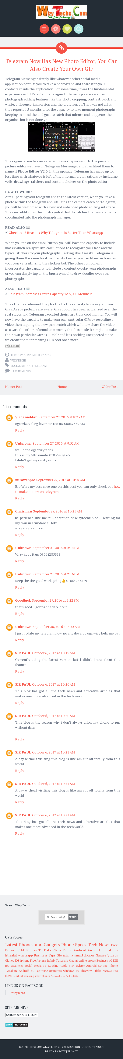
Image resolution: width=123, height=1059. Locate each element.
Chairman (23, 511)
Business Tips (44, 955)
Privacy (72, 1051)
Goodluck (23, 600)
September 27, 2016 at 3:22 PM (55, 600)
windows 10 (71, 971)
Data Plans (52, 950)
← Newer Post (12, 386)
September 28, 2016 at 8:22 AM (56, 626)
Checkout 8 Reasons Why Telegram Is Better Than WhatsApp (56, 232)
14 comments (21, 371)
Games (101, 955)
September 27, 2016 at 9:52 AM (56, 443)
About (100, 1047)
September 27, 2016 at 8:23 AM (62, 417)
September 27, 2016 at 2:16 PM (56, 574)
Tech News (99, 945)
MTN (25, 950)
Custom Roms (58, 976)
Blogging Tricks (90, 971)
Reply (19, 430)
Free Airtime (38, 960)
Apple (63, 965)
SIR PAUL (23, 653)
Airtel (92, 950)
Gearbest (18, 976)
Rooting (53, 965)
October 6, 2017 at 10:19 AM (53, 653)
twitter (80, 965)
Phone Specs (73, 945)
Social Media (20, 366)
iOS (17, 960)
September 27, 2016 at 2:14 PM (56, 547)
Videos (112, 955)
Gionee (9, 960)
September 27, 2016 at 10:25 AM (57, 511)
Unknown (23, 443)
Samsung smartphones (37, 976)
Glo (59, 955)
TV (45, 965)
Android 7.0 (26, 971)
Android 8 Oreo (73, 976)
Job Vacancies (14, 965)
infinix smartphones (79, 955)
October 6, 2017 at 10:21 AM (53, 752)
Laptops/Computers (49, 971)
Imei (105, 965)
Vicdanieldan (26, 417)
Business (102, 960)
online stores (87, 960)
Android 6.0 (93, 965)
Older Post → (112, 386)
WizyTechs (18, 360)
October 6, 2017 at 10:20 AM (53, 684)
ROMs (8, 976)
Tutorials (62, 960)
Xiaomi (73, 960)
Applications (108, 950)
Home (62, 386)
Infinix (51, 960)
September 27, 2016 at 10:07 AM (60, 479)
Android (80, 950)
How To (36, 950)
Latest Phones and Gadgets (32, 945)
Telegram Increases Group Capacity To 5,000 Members (51, 294)
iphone (24, 960)
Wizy (62, 1051)
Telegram (39, 366)
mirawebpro (25, 479)
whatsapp (25, 955)
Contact (88, 1047)
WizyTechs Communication (61, 1047)
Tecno (67, 950)
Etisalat (11, 955)
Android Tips (110, 971)
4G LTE (113, 960)
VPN (72, 965)
